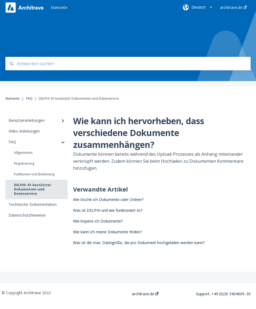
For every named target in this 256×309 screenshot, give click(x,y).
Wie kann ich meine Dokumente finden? (107, 231)
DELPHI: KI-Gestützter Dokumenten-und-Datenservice (32, 189)
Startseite (59, 7)
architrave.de (145, 294)
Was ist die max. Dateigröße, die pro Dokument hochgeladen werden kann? (138, 242)
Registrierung (24, 163)
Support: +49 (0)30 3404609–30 (223, 294)
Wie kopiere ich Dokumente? (98, 221)
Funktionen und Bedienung (34, 174)
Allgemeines (23, 152)
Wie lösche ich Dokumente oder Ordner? (108, 199)
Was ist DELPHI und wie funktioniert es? (107, 210)
